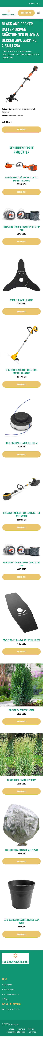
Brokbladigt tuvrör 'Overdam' (21, 780)
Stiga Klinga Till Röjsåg (21, 300)
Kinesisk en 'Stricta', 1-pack (21, 710)
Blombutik (26, 13)
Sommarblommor (11, 994)
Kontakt (21, 1029)
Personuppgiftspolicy (16, 1032)
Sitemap (32, 1032)
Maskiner (17, 109)
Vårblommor (9, 989)
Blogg (6, 999)
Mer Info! (21, 129)
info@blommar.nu (34, 3)
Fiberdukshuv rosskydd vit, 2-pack (21, 849)
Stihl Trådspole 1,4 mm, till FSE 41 (21, 442)
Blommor (8, 985)
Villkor (31, 1029)
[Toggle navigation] (38, 12)
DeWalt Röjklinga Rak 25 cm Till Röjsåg (21, 640)
